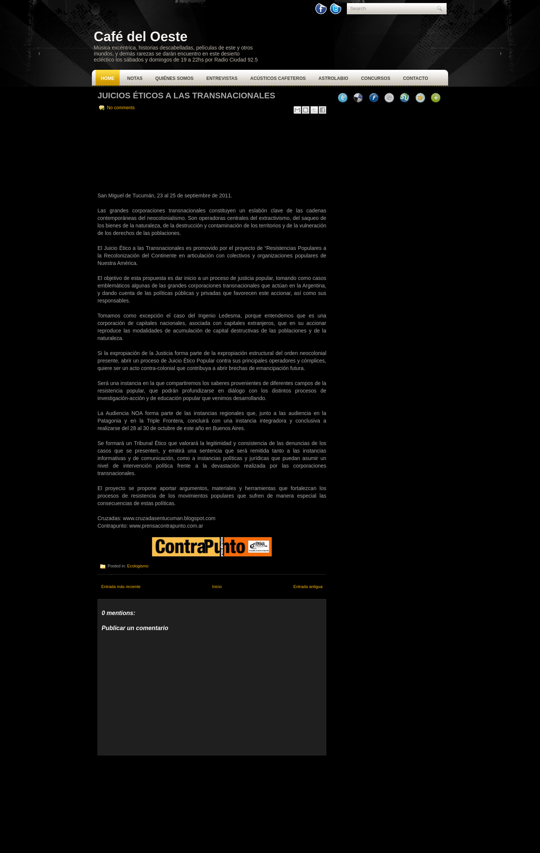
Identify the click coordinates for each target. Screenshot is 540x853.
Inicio (217, 586)
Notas (134, 78)
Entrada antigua (307, 586)
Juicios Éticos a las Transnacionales (186, 95)
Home (107, 78)
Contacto (415, 78)
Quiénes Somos (174, 78)
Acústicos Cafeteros (278, 78)
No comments (121, 107)
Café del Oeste (141, 36)
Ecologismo (137, 566)
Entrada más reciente (121, 586)
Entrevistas (221, 78)
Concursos (375, 78)
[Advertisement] (154, 802)
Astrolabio (333, 78)
